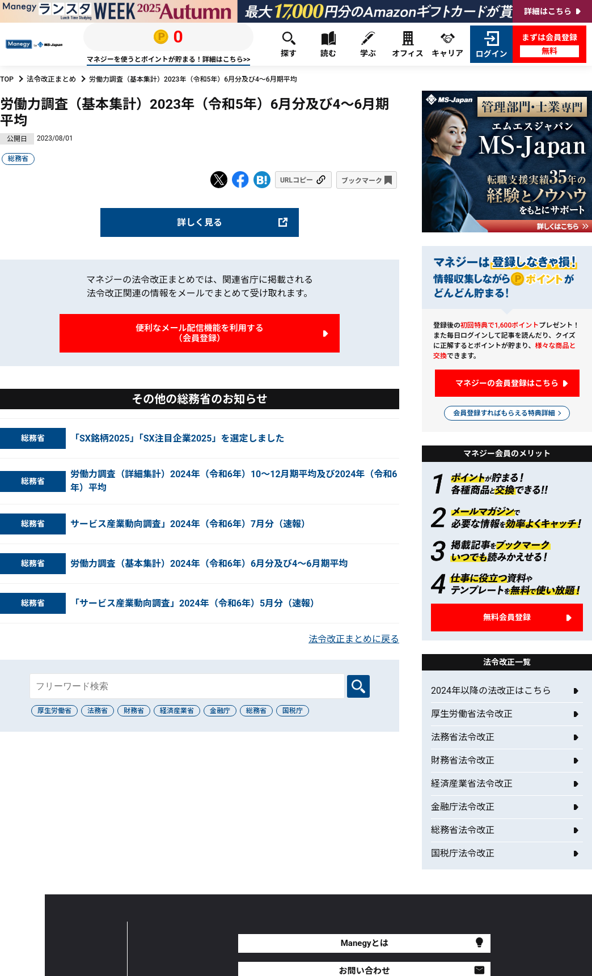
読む (328, 44)
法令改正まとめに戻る (353, 640)
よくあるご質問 (416, 943)
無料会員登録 (507, 617)
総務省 (18, 159)
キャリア (447, 44)
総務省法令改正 (462, 830)
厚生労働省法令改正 (472, 713)
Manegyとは (214, 943)
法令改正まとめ (50, 79)
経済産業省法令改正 (472, 783)
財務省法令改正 (462, 760)
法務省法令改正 (462, 737)
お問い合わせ (315, 943)
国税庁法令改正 (462, 853)
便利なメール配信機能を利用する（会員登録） (200, 333)
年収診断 (517, 943)
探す (289, 44)
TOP (6, 79)
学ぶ (368, 44)
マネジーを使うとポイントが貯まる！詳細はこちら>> (168, 59)
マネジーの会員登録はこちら (507, 383)
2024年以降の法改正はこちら (491, 690)
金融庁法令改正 (462, 806)
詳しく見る (199, 222)
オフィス (408, 44)
